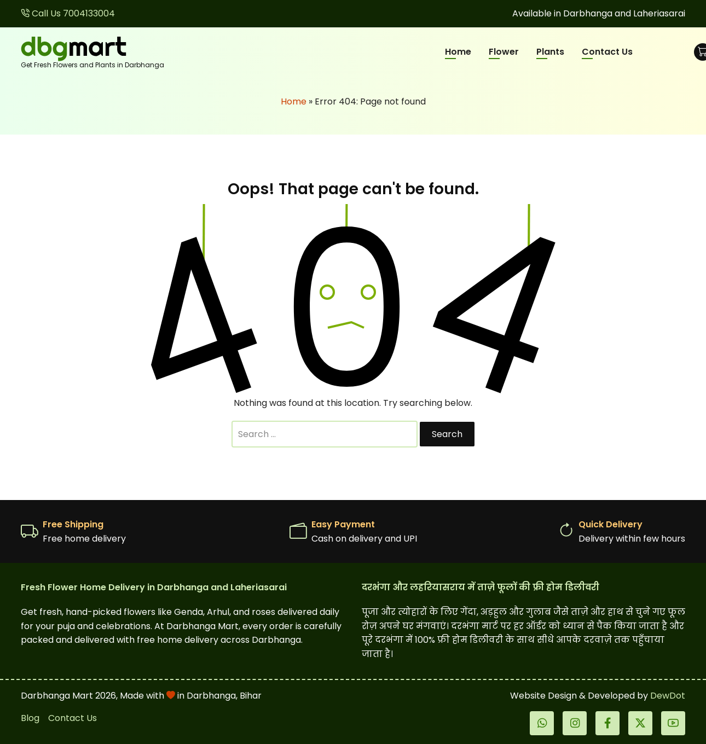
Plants (550, 51)
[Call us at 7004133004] (68, 13)
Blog (30, 718)
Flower (504, 51)
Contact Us (607, 51)
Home (458, 51)
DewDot (667, 695)
